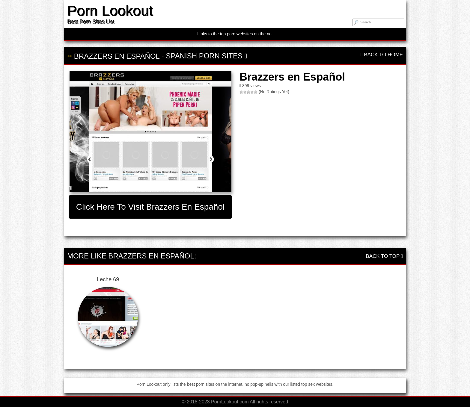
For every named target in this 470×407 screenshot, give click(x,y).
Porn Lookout (110, 11)
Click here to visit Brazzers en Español (150, 206)
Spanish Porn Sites (204, 56)
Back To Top (384, 256)
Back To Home (382, 55)
